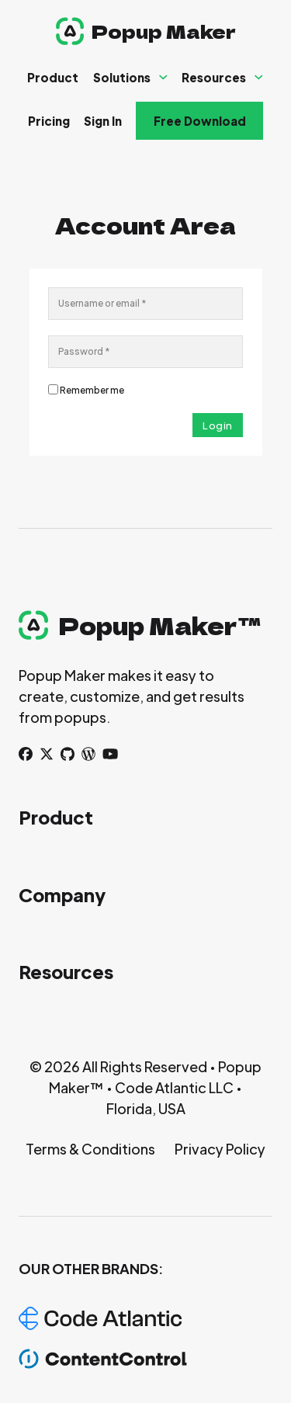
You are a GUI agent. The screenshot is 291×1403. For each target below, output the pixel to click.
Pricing (49, 120)
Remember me (92, 390)
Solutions (122, 77)
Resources (214, 77)
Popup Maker (164, 30)
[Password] (145, 351)
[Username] (145, 303)
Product (52, 77)
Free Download (200, 120)
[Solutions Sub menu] (163, 77)
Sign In (103, 120)
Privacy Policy (220, 1149)
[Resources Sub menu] (259, 77)
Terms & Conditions (90, 1149)
